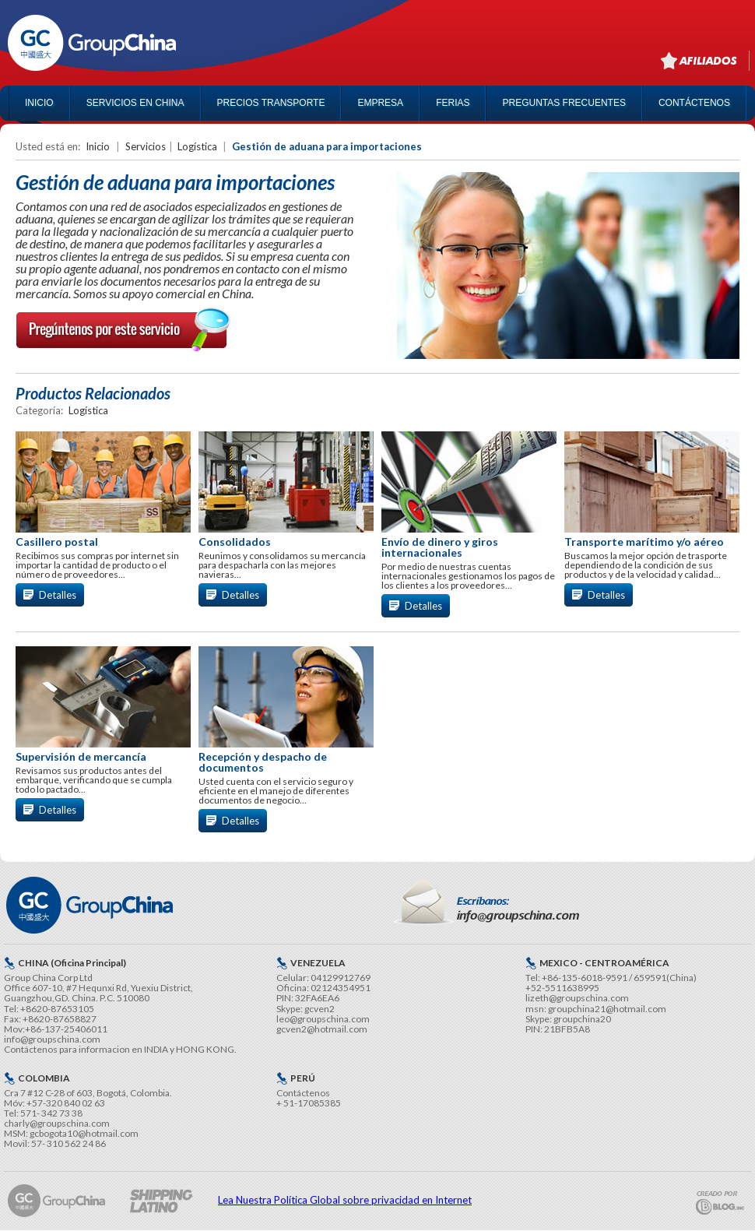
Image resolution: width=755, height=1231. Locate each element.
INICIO (39, 102)
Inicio (98, 146)
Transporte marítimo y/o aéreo (644, 541)
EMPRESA (380, 102)
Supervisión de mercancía (81, 756)
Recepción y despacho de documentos (262, 762)
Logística (197, 146)
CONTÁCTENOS (694, 102)
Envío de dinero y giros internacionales (439, 547)
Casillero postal (57, 541)
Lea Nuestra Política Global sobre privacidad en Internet (345, 1200)
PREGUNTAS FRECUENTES (563, 102)
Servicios (145, 146)
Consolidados (234, 541)
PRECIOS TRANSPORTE (271, 102)
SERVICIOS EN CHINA (135, 102)
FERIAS (452, 102)
